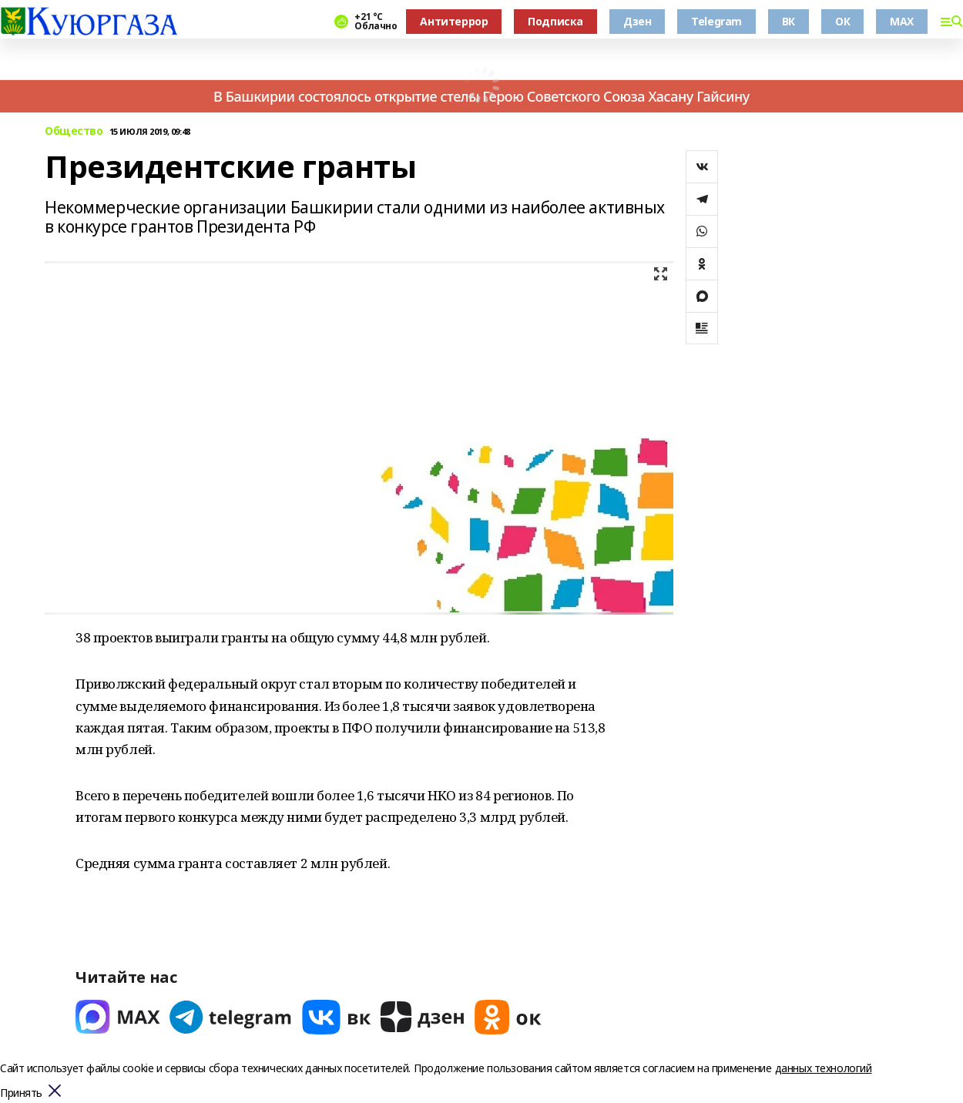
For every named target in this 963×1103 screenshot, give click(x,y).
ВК (788, 21)
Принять (21, 1093)
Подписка (555, 21)
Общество (74, 131)
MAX (902, 21)
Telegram (716, 21)
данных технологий (823, 1068)
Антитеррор (454, 21)
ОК (842, 21)
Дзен (637, 21)
